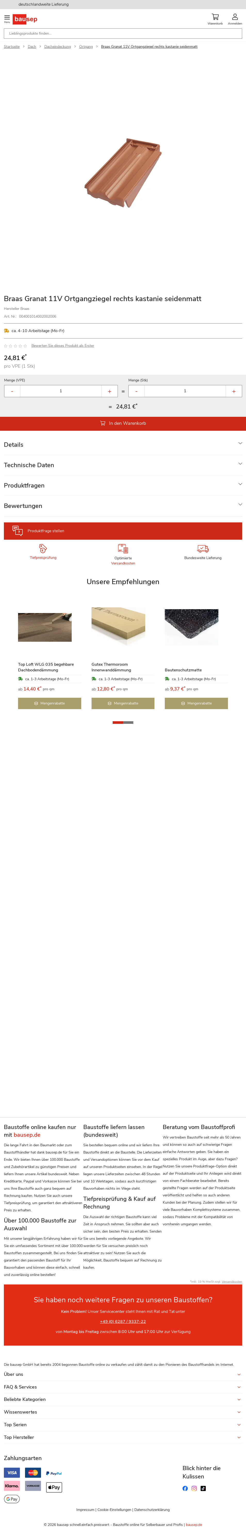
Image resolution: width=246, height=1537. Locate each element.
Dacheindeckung (57, 46)
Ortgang (86, 46)
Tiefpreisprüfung (43, 557)
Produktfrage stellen (46, 531)
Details (13, 445)
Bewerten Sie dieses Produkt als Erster (62, 345)
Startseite (12, 46)
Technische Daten (29, 465)
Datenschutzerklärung (152, 1509)
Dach (32, 46)
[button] (118, 722)
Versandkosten (123, 563)
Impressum (85, 1509)
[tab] (123, 445)
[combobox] (123, 33)
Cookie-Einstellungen (114, 1509)
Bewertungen (23, 506)
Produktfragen (24, 485)
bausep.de (194, 1524)
